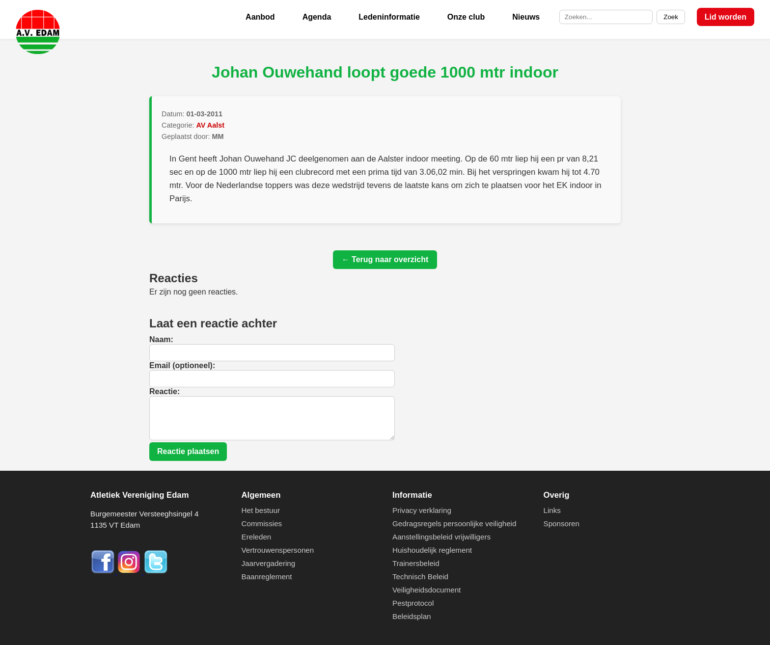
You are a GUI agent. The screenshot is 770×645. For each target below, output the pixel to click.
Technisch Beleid (420, 576)
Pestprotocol (413, 603)
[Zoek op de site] (606, 17)
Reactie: (164, 391)
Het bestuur (261, 510)
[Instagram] (130, 571)
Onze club (466, 17)
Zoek (670, 17)
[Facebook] (103, 571)
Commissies (262, 523)
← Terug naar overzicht (385, 259)
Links (552, 510)
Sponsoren (561, 523)
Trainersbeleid (416, 563)
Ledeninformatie (388, 17)
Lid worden (725, 17)
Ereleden (257, 537)
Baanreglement (267, 576)
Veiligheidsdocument (426, 590)
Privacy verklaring (421, 510)
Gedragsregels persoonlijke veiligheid (454, 523)
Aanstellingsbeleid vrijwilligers (441, 537)
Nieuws (526, 17)
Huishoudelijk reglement (432, 550)
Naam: (161, 339)
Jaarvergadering (269, 563)
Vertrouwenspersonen (278, 550)
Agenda (316, 17)
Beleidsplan (411, 616)
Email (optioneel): (182, 365)
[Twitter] (155, 571)
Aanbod (260, 17)
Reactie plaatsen (188, 451)
